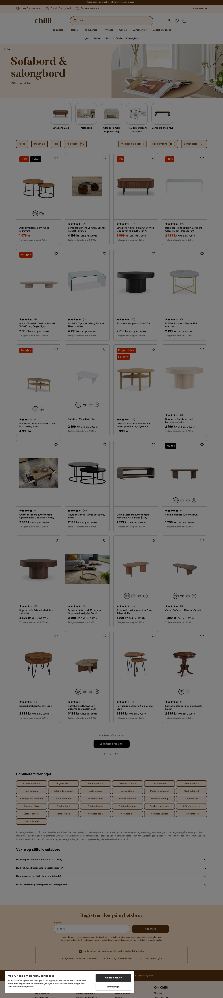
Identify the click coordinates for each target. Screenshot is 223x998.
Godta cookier (113, 978)
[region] (69, 982)
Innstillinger (113, 987)
